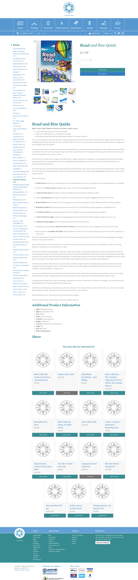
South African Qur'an (20, 246)
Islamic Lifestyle (20, 160)
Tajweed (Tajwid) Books (21, 251)
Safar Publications (20, 234)
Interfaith (17, 155)
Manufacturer (37, 559)
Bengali (16, 72)
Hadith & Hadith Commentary (19, 140)
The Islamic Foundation (21, 266)
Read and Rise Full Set (54, 507)
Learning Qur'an (20, 174)
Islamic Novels (19, 163)
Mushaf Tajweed (20, 208)
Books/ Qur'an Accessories (18, 78)
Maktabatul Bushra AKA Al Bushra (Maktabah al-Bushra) (21, 187)
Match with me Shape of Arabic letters (65, 425)
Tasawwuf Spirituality (20, 258)
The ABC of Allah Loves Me (65, 465)
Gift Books (18, 134)
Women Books (20, 289)
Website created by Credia (21, 570)
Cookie (74, 543)
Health (90, 28)
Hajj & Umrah (62, 28)
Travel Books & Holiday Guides (21, 271)
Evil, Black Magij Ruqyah (18, 122)
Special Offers (37, 535)
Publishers (36, 555)
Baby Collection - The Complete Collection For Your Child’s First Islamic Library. (113, 380)
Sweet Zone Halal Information (57, 549)
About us (51, 541)
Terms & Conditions (77, 535)
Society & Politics (20, 242)
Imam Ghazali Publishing (18, 151)
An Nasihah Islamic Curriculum (19, 60)
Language (17, 169)
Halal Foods (76, 28)
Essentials (48, 28)
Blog (50, 535)
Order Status (52, 537)
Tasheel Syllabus (20, 262)
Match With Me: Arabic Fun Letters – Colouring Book (43, 377)
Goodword (18, 136)
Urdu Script (18, 281)
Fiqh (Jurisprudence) (20, 130)
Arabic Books (19, 66)
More (108, 33)
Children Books (20, 82)
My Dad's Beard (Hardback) (112, 465)
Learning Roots (19, 177)
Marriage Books (20, 192)
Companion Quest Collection (89, 465)
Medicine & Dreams (20, 196)
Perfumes (104, 28)
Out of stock (67, 393)
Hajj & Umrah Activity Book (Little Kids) (42, 467)
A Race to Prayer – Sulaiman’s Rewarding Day (113, 425)
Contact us (52, 539)
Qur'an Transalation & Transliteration (20, 230)
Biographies (19, 75)
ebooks (16, 113)
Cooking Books (19, 90)
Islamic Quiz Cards (66, 374)
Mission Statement (54, 543)
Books (20, 28)
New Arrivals (36, 537)
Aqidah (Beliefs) (20, 64)
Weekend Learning (20, 284)
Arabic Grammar (20, 69)
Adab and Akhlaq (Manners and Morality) (21, 53)
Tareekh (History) (20, 255)
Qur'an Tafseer (20, 226)
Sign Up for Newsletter (103, 542)
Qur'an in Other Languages (18, 222)
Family (17, 126)
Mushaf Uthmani (20, 210)
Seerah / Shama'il (21, 236)
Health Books (19, 147)
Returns (74, 539)
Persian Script (19, 213)
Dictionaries (18, 105)
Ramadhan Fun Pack (40, 423)
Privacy (74, 541)
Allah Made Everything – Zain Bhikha (89, 377)
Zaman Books (19, 295)
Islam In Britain (19, 158)
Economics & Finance (20, 117)
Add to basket (102, 70)
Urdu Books (18, 278)
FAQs (50, 547)
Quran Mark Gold (89, 422)
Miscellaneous (19, 200)
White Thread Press (21, 286)
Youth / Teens (19, 292)
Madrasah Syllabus (19, 181)
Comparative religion (20, 86)
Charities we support (54, 551)
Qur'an (118, 28)
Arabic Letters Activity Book (76, 507)
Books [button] (16, 45)
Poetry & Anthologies (20, 217)
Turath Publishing (20, 275)
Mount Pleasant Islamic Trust (21, 203)
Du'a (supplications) (19, 109)
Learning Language (21, 171)
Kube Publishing (20, 166)
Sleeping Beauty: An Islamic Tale (102, 507)
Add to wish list (102, 73)
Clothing (34, 28)
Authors (35, 557)
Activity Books (19, 48)
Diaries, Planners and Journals (20, 101)
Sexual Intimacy (19, 239)
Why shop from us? (54, 545)
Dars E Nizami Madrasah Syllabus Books (19, 95)
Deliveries (74, 537)
